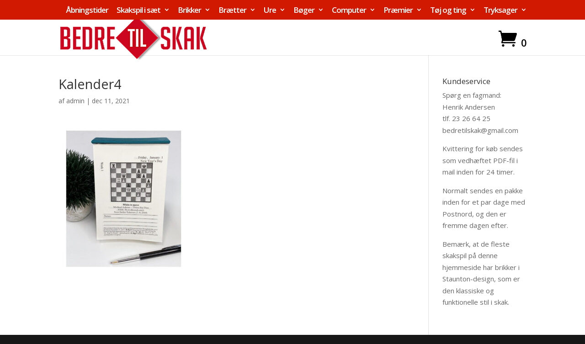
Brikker (189, 10)
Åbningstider (87, 10)
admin (75, 100)
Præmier (398, 10)
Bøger (303, 10)
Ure (270, 10)
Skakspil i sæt (138, 10)
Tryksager (500, 10)
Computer (349, 10)
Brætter (232, 10)
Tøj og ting (448, 10)
